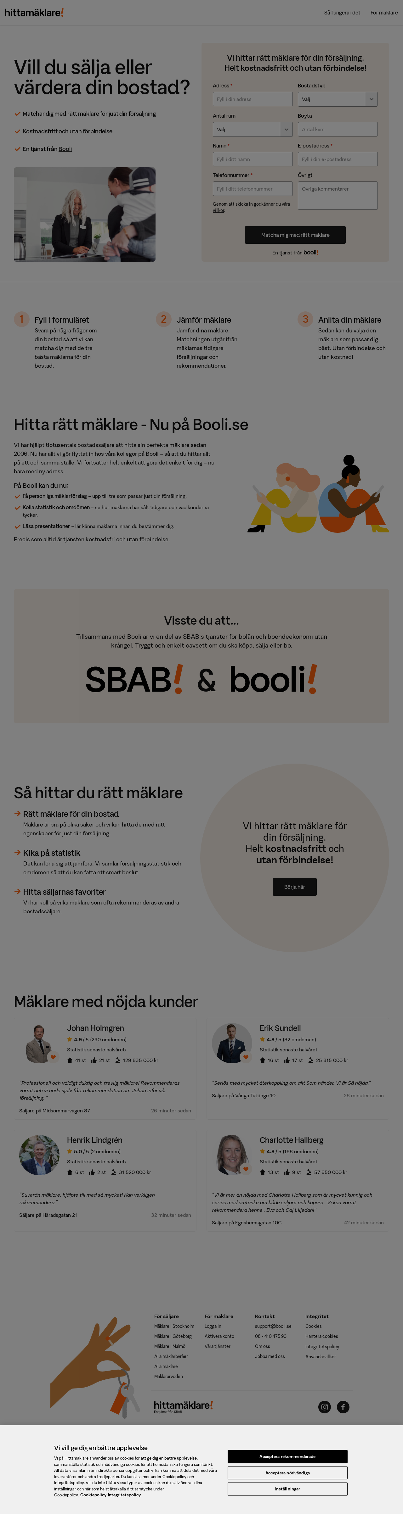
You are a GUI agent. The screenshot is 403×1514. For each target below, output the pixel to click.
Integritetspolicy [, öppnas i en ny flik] (124, 1498)
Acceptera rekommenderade (287, 1459)
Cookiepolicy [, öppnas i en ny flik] (93, 1498)
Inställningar (287, 1492)
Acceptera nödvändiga (287, 1476)
